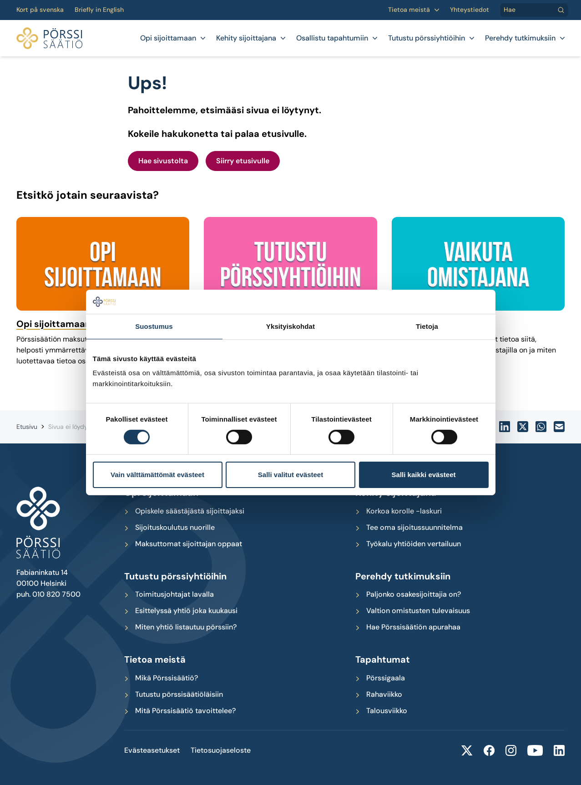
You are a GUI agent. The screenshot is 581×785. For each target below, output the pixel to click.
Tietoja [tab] (427, 326)
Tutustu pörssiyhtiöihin (426, 38)
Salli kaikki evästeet (424, 474)
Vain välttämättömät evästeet (157, 474)
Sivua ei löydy (68, 427)
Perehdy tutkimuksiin (520, 38)
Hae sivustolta (163, 161)
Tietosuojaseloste (221, 750)
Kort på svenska (40, 10)
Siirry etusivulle (242, 161)
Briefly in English (99, 10)
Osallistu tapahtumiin (332, 38)
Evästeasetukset (152, 750)
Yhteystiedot (469, 10)
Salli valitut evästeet (290, 474)
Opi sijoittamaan (168, 38)
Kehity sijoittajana (246, 38)
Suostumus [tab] (154, 326)
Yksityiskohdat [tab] (290, 326)
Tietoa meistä (409, 10)
